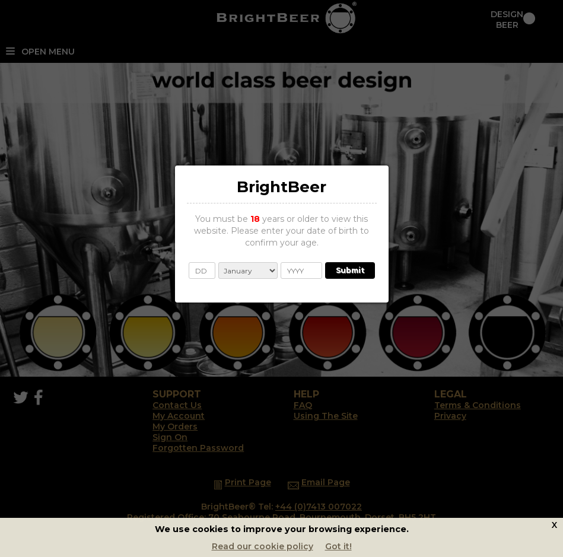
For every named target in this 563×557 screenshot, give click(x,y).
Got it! (338, 546)
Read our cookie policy (262, 546)
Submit (350, 270)
